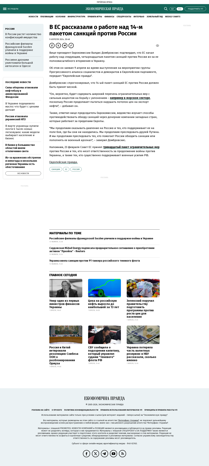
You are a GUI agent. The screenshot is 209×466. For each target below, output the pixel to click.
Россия (76, 169)
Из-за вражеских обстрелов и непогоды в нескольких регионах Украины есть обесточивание (23, 162)
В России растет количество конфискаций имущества (23, 36)
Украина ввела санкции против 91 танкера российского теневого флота (94, 260)
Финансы (109, 16)
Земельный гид (155, 16)
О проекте (57, 410)
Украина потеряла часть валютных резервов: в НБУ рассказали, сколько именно (141, 354)
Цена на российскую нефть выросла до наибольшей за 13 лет (103, 304)
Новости (33, 16)
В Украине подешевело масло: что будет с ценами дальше (22, 106)
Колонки (60, 16)
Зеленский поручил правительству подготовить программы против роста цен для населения (140, 308)
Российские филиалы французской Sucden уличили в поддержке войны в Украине (101, 238)
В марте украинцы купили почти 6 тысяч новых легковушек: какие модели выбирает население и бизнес (22, 132)
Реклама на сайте (40, 410)
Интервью (139, 16)
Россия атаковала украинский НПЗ (16, 118)
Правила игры (95, 16)
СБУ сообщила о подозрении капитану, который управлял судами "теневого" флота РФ (104, 354)
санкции (56, 169)
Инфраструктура (76, 16)
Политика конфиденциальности (81, 410)
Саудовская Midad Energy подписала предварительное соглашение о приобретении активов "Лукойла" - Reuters (101, 249)
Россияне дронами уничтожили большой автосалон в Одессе (19, 63)
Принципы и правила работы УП (160, 410)
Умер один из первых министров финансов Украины (64, 304)
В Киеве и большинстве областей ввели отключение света (20, 148)
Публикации (46, 16)
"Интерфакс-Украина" (128, 420)
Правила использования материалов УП (121, 410)
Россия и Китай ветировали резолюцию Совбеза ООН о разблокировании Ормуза (63, 355)
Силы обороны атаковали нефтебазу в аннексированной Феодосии (21, 92)
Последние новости (18, 82)
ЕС (66, 169)
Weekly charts (172, 16)
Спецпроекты (124, 16)
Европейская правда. (63, 162)
